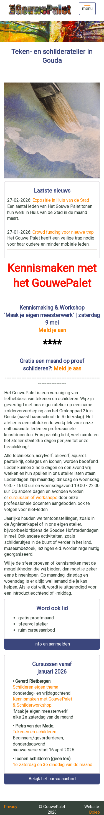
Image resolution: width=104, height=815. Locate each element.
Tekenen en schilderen (34, 731)
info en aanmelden (52, 644)
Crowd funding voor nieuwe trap (63, 232)
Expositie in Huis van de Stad (60, 200)
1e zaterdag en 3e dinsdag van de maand (52, 764)
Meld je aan (52, 330)
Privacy (10, 806)
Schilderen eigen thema (35, 687)
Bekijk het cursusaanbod (52, 778)
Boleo (94, 812)
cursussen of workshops (33, 497)
